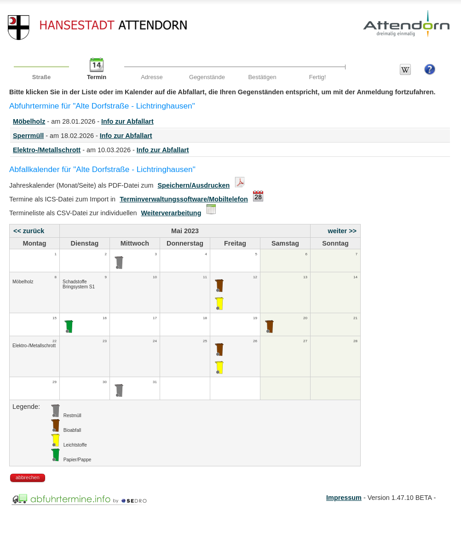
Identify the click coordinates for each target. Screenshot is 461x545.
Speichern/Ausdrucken (194, 185)
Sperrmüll (28, 135)
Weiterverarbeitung (171, 213)
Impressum (344, 497)
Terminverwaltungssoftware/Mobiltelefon (184, 199)
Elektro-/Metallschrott (47, 150)
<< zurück (28, 231)
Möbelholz (29, 121)
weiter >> (342, 231)
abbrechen (28, 477)
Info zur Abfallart (127, 121)
